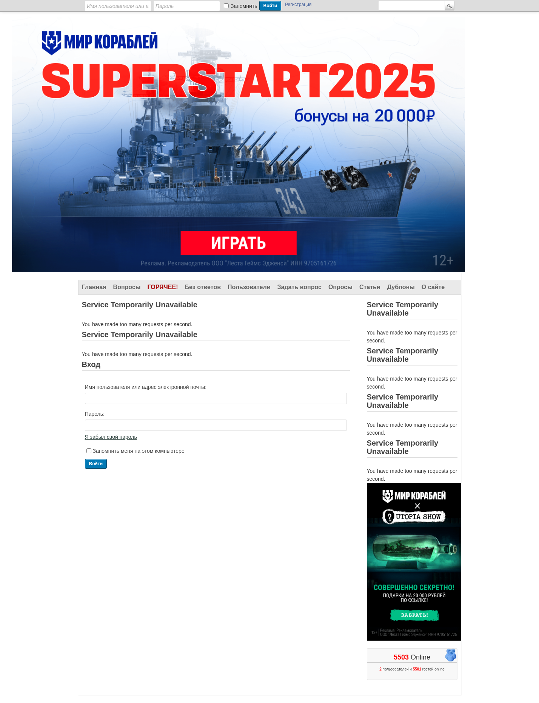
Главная (94, 287)
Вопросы (127, 287)
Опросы (340, 287)
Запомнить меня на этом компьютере (139, 451)
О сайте (433, 287)
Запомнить (244, 6)
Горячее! (162, 287)
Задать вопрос (299, 287)
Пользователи (249, 287)
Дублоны (401, 287)
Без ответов (203, 287)
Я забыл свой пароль (111, 437)
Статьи (369, 287)
